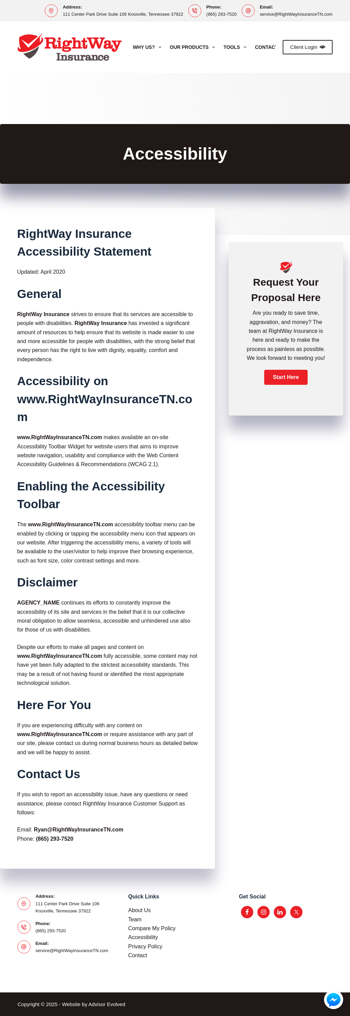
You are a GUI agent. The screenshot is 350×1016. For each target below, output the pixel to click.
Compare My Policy (152, 928)
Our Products (194, 47)
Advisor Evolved (107, 1004)
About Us (139, 910)
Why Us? (148, 47)
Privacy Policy (145, 946)
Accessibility (143, 937)
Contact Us (270, 47)
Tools (236, 47)
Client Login (307, 47)
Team (135, 919)
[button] (285, 377)
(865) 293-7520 (221, 14)
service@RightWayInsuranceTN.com (296, 14)
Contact (137, 955)
